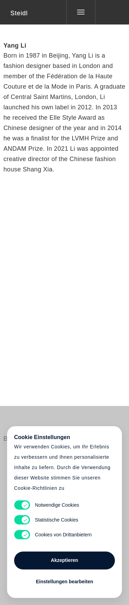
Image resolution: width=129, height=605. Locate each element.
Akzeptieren (64, 560)
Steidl (19, 13)
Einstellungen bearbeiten (64, 581)
